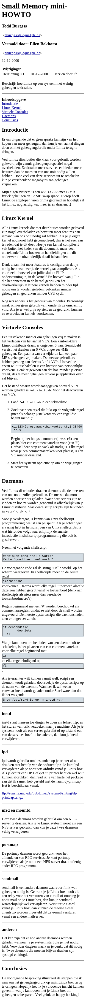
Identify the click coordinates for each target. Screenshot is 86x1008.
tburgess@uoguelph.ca (22, 35)
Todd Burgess (14, 26)
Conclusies (10, 120)
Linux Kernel (12, 108)
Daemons (9, 116)
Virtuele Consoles (15, 112)
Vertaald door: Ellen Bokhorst (29, 43)
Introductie (10, 104)
